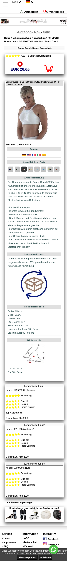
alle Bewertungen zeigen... (21, 502)
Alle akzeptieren (27, 557)
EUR (15, 1)
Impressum (10, 542)
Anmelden (29, 11)
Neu (37, 32)
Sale (46, 32)
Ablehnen (45, 557)
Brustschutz (40, 38)
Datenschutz (31, 542)
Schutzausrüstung (22, 38)
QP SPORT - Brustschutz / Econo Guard (38, 41)
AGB (26, 538)
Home (7, 38)
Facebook (51, 539)
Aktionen (24, 32)
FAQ (6, 546)
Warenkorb (53, 11)
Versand (28, 546)
